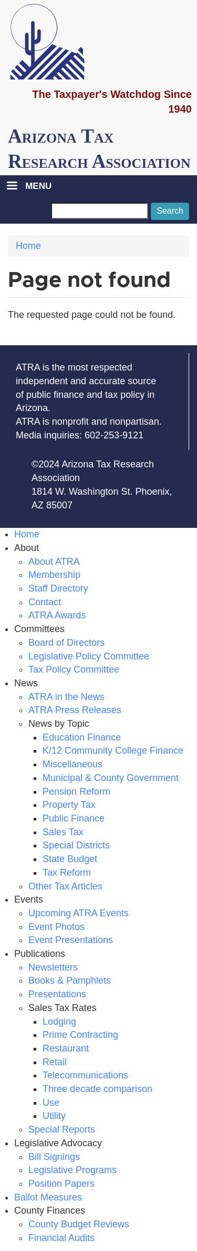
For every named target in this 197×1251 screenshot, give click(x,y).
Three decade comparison (97, 1089)
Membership (54, 574)
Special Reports (61, 1129)
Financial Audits (61, 1238)
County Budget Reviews (78, 1224)
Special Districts (76, 845)
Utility (54, 1115)
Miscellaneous (72, 764)
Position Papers (61, 1183)
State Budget (70, 859)
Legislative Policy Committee (88, 656)
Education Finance (82, 737)
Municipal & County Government (111, 778)
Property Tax (69, 804)
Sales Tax (63, 832)
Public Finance (74, 818)
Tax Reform (67, 872)
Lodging (59, 1021)
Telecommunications (85, 1075)
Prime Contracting (80, 1034)
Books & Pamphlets (69, 980)
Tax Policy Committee (73, 669)
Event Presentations (70, 940)
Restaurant (66, 1048)
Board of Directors (66, 642)
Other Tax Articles (65, 886)
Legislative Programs (72, 1170)
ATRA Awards (57, 615)
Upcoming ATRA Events (78, 913)
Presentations (57, 994)
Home (28, 246)
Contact (44, 602)
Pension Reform (76, 791)
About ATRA (54, 561)
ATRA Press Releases (74, 710)
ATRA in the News (66, 697)
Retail (55, 1062)
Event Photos (56, 927)
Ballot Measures (48, 1197)
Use (51, 1102)
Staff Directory (58, 588)
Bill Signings (54, 1157)
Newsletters (53, 967)
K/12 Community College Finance (113, 750)
